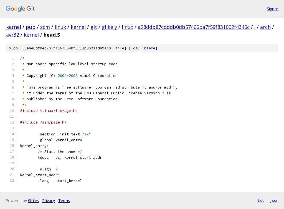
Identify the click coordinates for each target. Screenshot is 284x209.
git (93, 27)
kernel (13, 27)
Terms (64, 200)
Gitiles (33, 200)
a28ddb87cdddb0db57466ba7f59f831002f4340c (194, 27)
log (134, 48)
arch (265, 27)
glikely (109, 27)
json (274, 200)
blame (149, 48)
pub (31, 27)
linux (60, 27)
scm (45, 27)
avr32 (12, 34)
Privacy (48, 200)
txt (260, 200)
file (119, 48)
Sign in (272, 8)
